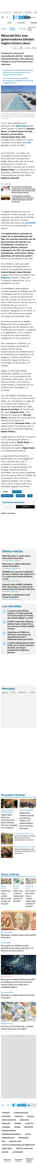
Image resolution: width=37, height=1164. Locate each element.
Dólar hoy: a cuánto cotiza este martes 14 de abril (16, 565)
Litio (28, 142)
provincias (30, 223)
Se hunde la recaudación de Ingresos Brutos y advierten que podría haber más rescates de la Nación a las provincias (23, 190)
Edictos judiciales (24, 1148)
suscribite (27, 17)
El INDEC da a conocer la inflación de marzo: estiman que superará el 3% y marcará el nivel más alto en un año (18, 575)
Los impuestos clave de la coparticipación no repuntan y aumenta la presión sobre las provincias (23, 199)
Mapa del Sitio (15, 1141)
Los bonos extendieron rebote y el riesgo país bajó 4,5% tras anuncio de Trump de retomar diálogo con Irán (20, 614)
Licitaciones (17, 1152)
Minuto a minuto (8, 976)
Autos (28, 1134)
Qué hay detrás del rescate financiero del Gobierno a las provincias (24, 851)
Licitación (28, 12)
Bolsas (13, 692)
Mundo (17, 1127)
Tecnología (23, 1138)
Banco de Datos (9, 1120)
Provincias (22, 29)
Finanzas (19, 1116)
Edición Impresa (9, 1131)
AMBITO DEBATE (29, 1160)
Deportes (28, 1127)
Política (30, 1116)
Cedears (32, 692)
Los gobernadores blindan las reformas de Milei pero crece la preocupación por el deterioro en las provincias (18, 72)
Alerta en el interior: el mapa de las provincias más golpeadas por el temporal (24, 838)
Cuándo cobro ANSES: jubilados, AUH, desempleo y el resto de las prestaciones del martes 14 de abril (18, 586)
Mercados (24, 1120)
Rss (3, 1141)
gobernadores (23, 126)
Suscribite (25, 506)
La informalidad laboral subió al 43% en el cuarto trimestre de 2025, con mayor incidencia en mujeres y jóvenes (20, 648)
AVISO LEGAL (7, 1148)
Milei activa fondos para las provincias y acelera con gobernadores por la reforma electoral (27, 821)
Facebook (7, 1105)
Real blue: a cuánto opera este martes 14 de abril (16, 595)
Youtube (23, 1105)
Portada (6, 1113)
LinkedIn (18, 1105)
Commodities (22, 692)
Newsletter (31, 1105)
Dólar (9, 23)
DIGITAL (7, 1160)
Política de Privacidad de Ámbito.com (18, 1145)
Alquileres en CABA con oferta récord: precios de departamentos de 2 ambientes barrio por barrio (20, 636)
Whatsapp (29, 1105)
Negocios (6, 1123)
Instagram (13, 1105)
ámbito (3, 29)
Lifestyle (29, 1123)
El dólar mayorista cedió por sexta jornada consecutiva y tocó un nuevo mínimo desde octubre (20, 625)
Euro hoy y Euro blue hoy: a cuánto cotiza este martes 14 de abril (31, 899)
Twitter (3, 1105)
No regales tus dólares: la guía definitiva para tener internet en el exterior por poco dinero (17, 948)
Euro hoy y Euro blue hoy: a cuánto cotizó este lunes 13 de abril (17, 1027)
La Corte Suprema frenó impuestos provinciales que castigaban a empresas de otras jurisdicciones (18, 80)
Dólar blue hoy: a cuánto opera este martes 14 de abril (16, 557)
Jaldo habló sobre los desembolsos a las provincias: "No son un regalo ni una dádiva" (9, 821)
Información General (11, 1134)
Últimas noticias (21, 1113)
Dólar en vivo (18, 12)
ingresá (34, 17)
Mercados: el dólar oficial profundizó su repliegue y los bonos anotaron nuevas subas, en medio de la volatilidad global (18, 983)
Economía (21, 23)
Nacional (6, 1127)
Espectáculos (8, 1138)
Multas (5, 1152)
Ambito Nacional (12, 28)
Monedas (5, 692)
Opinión (17, 1123)
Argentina (6, 277)
